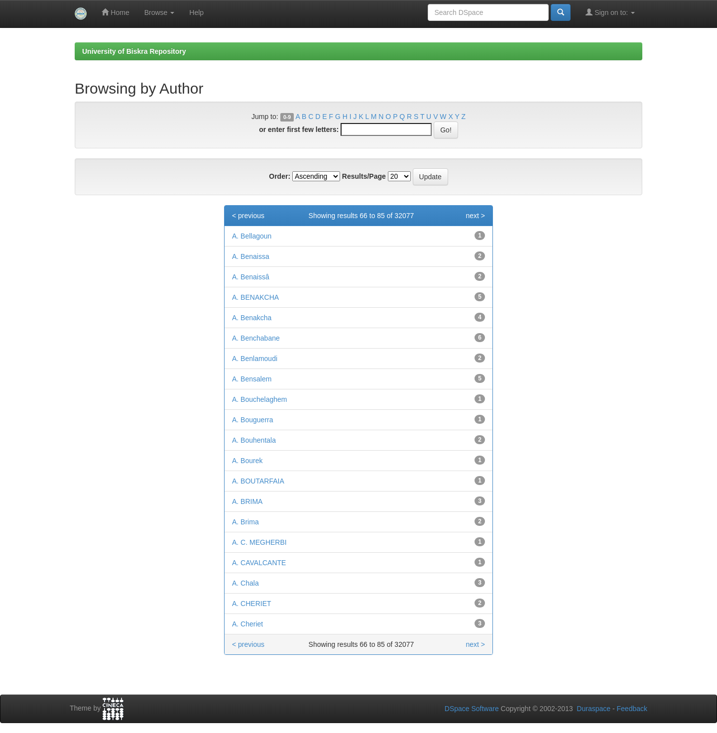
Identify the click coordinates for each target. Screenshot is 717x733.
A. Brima (245, 522)
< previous (248, 216)
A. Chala (245, 583)
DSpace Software (472, 709)
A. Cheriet (247, 624)
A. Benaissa (250, 256)
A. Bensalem (251, 379)
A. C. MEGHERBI (259, 542)
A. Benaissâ (250, 277)
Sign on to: (610, 12)
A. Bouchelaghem (259, 399)
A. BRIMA (247, 501)
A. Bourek (247, 461)
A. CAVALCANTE (259, 563)
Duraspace (593, 709)
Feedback (632, 709)
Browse (159, 12)
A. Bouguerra (252, 420)
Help (196, 12)
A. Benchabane (256, 338)
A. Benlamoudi (254, 359)
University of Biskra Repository (134, 51)
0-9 (287, 117)
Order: (279, 176)
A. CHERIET (251, 604)
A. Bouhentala (254, 440)
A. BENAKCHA (255, 297)
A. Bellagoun (251, 236)
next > (475, 216)
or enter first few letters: (299, 129)
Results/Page (364, 176)
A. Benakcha (251, 318)
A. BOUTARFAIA (258, 481)
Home (115, 12)
